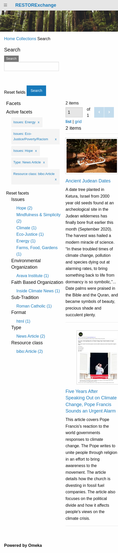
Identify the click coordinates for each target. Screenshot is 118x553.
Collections (26, 39)
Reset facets (17, 193)
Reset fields (15, 92)
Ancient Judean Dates (88, 180)
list (68, 121)
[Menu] (5, 5)
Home (9, 39)
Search (11, 58)
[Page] (74, 112)
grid (78, 121)
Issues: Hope (23, 151)
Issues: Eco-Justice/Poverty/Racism (30, 136)
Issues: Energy (24, 122)
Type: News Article (27, 162)
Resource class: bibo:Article (34, 174)
